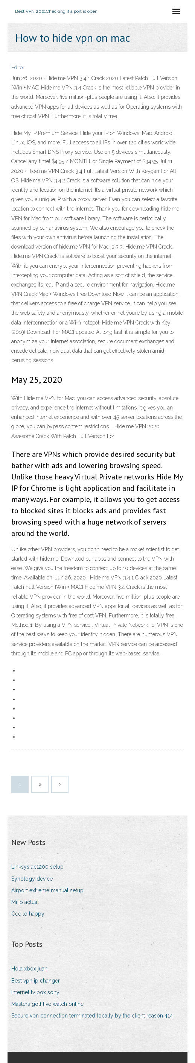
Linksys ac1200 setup (37, 867)
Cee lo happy (27, 914)
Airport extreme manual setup (47, 890)
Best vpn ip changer (35, 981)
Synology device (32, 879)
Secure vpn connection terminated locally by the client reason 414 (92, 1016)
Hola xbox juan (29, 969)
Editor (17, 67)
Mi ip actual (25, 902)
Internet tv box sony (35, 992)
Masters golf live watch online (47, 1004)
